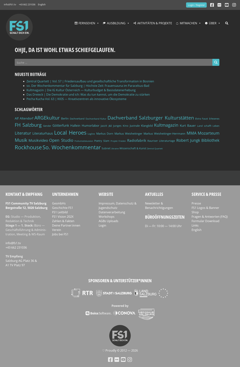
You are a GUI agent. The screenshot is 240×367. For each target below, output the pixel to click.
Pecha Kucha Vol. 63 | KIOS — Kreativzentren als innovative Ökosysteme (76, 99)
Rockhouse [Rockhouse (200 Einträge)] (28, 147)
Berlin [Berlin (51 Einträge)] (65, 118)
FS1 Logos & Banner (205, 208)
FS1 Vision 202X (62, 217)
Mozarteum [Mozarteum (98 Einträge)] (208, 133)
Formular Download (205, 221)
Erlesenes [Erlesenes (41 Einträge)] (214, 118)
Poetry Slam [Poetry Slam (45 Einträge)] (101, 140)
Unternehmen (65, 194)
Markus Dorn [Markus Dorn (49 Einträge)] (104, 133)
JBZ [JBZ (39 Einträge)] (110, 125)
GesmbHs (59, 203)
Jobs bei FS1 (60, 234)
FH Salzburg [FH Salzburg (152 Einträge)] (28, 125)
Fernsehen (87, 23)
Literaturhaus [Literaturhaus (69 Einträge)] (42, 133)
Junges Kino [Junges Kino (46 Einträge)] (120, 125)
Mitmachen (188, 23)
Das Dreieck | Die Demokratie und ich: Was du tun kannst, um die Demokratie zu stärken (88, 94)
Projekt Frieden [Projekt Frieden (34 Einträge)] (118, 141)
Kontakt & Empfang (24, 194)
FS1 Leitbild (60, 212)
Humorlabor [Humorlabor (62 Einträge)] (90, 125)
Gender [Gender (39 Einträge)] (47, 125)
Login (102, 225)
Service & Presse (206, 194)
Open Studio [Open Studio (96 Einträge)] (61, 140)
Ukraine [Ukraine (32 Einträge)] (115, 148)
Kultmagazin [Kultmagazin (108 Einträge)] (166, 125)
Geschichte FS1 (62, 208)
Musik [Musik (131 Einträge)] (21, 140)
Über (212, 23)
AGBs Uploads (108, 221)
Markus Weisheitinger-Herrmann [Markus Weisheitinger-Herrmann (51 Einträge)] (165, 134)
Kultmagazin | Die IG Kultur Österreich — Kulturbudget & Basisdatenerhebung (81, 90)
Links (195, 225)
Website (106, 194)
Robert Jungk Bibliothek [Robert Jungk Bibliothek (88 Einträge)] (197, 140)
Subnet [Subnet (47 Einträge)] (106, 148)
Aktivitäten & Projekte (154, 23)
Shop (195, 212)
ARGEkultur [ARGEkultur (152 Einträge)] (47, 117)
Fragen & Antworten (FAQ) (210, 217)
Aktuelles (154, 194)
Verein (56, 230)
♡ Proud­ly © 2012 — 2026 (120, 350)
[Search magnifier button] (215, 62)
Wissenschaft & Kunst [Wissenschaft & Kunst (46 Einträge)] (132, 148)
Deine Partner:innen (66, 225)
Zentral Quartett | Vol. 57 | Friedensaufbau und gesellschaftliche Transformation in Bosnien (90, 81)
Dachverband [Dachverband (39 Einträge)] (77, 118)
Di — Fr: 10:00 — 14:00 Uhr (163, 226)
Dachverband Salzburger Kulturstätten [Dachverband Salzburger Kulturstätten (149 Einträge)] (150, 117)
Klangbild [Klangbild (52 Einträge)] (147, 126)
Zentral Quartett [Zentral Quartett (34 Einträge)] (155, 148)
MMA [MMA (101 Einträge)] (192, 133)
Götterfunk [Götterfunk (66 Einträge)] (60, 125)
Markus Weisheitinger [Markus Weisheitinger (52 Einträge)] (128, 134)
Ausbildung (116, 23)
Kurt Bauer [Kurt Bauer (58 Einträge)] (188, 125)
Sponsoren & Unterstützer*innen (120, 280)
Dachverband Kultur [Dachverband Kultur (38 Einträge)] (96, 118)
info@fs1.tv (10, 4)
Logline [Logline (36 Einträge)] (91, 133)
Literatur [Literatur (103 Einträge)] (23, 133)
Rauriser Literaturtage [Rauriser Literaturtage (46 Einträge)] (161, 140)
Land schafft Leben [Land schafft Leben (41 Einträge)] (208, 125)
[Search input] (114, 62)
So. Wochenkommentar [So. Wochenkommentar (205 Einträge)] (72, 147)
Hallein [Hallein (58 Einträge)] (75, 125)
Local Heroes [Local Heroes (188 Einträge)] (70, 132)
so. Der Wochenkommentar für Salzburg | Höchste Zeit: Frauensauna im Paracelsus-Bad (88, 86)
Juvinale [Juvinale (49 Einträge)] (135, 125)
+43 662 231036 (27, 4)
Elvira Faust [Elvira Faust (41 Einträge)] (201, 118)
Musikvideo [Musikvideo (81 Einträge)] (38, 140)
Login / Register (196, 5)
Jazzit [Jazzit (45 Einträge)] (104, 125)
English (42, 4)
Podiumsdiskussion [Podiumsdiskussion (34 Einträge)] (84, 141)
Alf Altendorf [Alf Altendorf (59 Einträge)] (24, 118)
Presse (196, 203)
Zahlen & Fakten (63, 221)
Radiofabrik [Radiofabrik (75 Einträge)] (136, 140)
